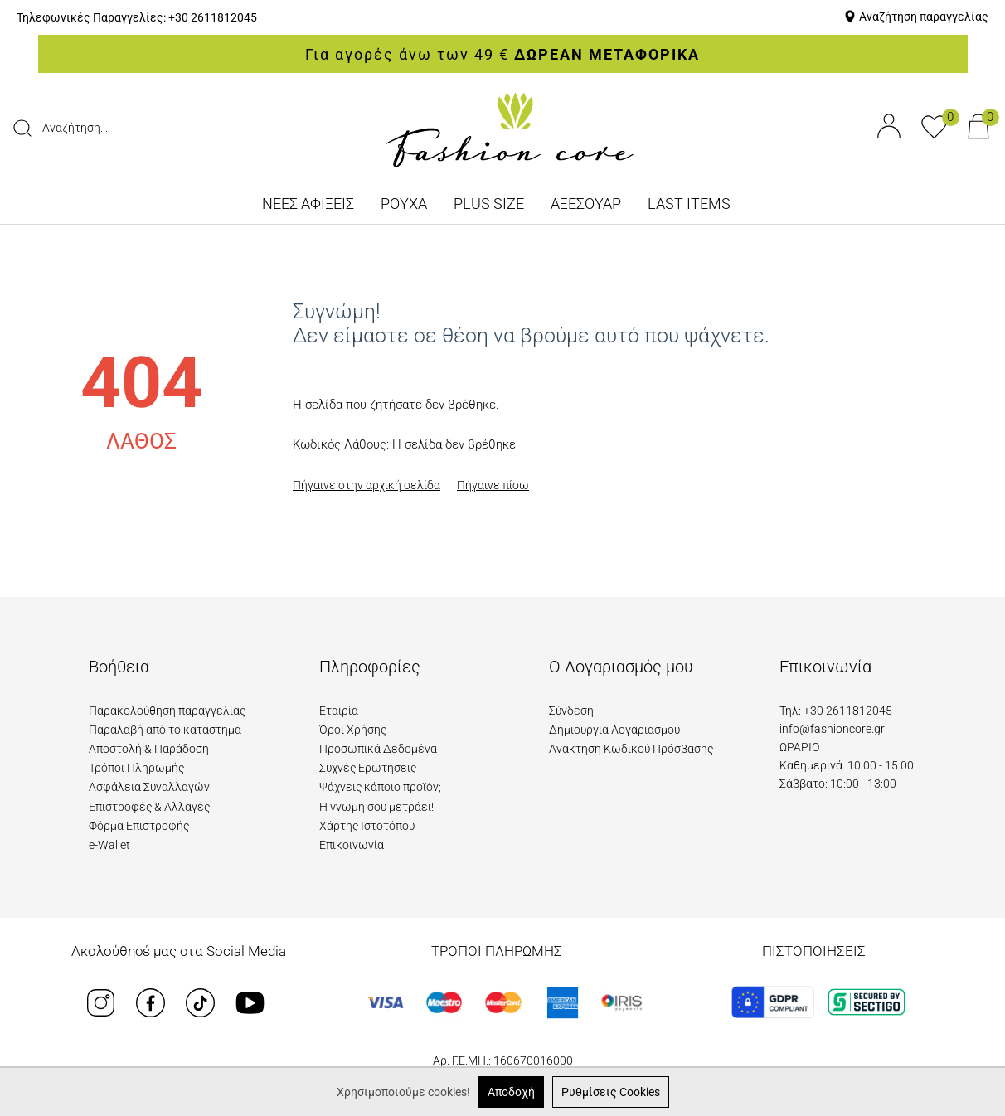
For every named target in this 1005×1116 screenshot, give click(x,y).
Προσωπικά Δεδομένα (378, 748)
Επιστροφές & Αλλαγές (149, 806)
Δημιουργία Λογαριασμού (614, 729)
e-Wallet (109, 845)
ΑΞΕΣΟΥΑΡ (586, 203)
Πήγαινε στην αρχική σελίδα (366, 485)
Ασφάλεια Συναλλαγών (149, 786)
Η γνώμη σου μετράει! (376, 806)
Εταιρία (338, 710)
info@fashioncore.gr (832, 728)
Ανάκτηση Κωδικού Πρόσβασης (631, 748)
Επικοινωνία (351, 845)
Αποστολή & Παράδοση (149, 748)
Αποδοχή (511, 1092)
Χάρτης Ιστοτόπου (367, 825)
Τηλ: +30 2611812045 (835, 710)
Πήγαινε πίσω (493, 485)
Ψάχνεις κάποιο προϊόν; (380, 786)
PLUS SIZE (489, 203)
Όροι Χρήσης (352, 729)
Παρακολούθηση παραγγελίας (167, 710)
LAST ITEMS (689, 203)
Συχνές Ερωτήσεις (367, 767)
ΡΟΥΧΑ (404, 203)
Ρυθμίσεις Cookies (610, 1092)
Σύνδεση (571, 710)
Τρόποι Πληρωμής (136, 767)
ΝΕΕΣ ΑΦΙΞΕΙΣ (308, 203)
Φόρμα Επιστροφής (139, 825)
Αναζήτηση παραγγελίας (923, 16)
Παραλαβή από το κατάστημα (165, 729)
